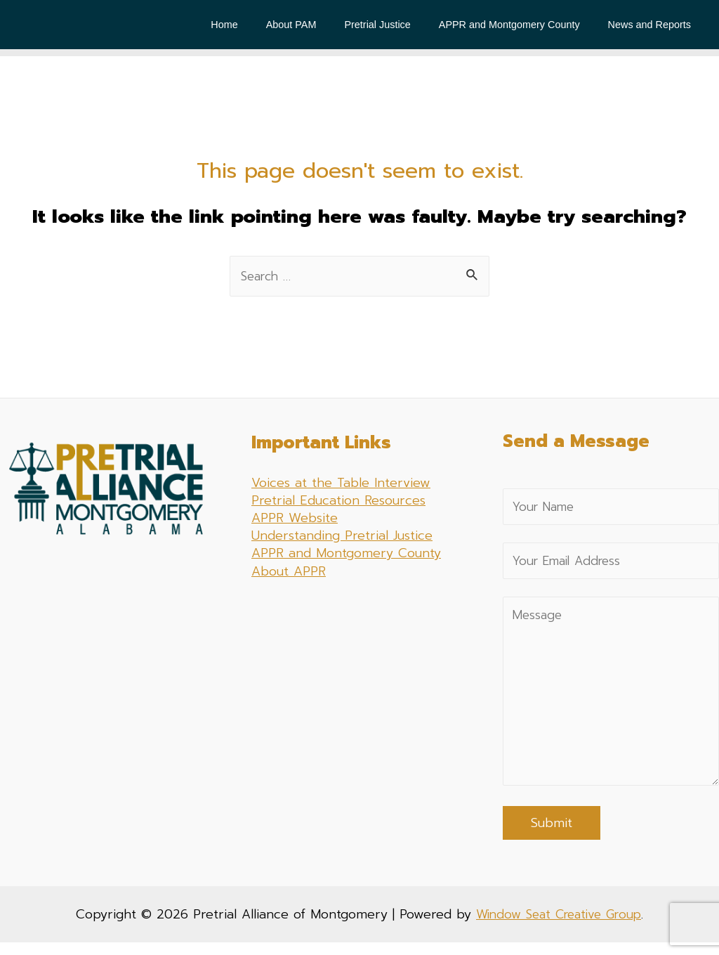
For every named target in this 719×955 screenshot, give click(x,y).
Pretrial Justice (397, 24)
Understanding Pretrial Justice (342, 536)
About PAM (318, 24)
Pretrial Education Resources (338, 501)
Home (259, 24)
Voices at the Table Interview (340, 483)
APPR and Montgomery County (521, 24)
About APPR (288, 572)
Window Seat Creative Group (558, 927)
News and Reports (653, 24)
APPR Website (294, 518)
